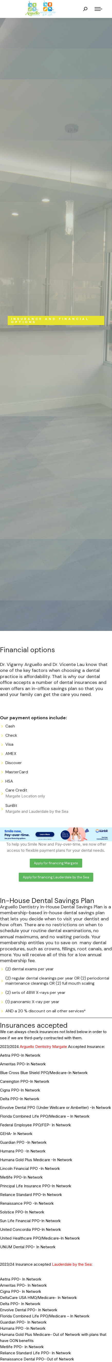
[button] (56, 863)
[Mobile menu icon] (98, 9)
